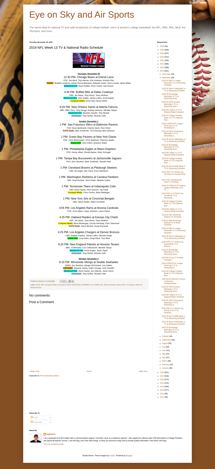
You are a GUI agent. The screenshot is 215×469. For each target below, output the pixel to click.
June (164, 350)
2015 (162, 383)
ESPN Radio (76, 285)
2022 (162, 60)
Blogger (129, 456)
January (165, 368)
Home (89, 371)
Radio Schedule (109, 285)
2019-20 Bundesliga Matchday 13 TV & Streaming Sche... (170, 96)
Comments (36, 422)
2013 (162, 390)
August (165, 343)
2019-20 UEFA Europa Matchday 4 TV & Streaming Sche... (171, 289)
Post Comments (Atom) (49, 376)
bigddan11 (51, 434)
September (166, 340)
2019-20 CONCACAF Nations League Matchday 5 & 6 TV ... (174, 188)
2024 (162, 53)
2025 (162, 50)
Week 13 (139, 285)
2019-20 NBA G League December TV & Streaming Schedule (173, 83)
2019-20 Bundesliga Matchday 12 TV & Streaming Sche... (170, 147)
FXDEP (96, 285)
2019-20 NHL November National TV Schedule (171, 216)
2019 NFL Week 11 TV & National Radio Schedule (173, 210)
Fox (91, 285)
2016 (162, 379)
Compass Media (51, 285)
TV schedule (130, 285)
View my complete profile (54, 444)
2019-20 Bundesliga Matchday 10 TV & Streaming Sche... (170, 329)
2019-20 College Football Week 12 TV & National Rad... (172, 203)
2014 (162, 387)
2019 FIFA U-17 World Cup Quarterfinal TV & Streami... (172, 244)
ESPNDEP (85, 285)
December (166, 74)
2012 (162, 394)
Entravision (61, 285)
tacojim (112, 456)
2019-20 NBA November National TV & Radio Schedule (171, 223)
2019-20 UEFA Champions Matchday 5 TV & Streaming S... (172, 133)
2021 (162, 64)
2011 (162, 397)
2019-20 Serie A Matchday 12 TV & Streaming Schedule (173, 237)
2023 (162, 57)
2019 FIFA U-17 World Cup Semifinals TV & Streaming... (172, 195)
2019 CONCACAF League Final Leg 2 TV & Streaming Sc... (172, 125)
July (164, 347)
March (165, 361)
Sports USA (120, 285)
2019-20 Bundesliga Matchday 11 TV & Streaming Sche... (170, 252)
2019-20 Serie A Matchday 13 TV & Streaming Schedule (173, 140)
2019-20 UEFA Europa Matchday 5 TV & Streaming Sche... (171, 104)
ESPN (69, 285)
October (165, 336)
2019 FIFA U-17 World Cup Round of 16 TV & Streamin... (172, 310)
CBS (42, 285)
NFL (101, 285)
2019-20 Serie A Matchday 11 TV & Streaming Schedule (173, 323)
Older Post (143, 371)
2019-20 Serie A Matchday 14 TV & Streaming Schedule (173, 90)
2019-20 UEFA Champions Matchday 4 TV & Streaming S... (172, 302)
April (164, 357)
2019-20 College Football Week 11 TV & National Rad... (172, 273)
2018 (162, 372)
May (164, 354)
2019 (38, 285)
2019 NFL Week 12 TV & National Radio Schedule (173, 154)
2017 (162, 376)
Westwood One (36, 287)
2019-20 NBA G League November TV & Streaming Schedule (173, 230)
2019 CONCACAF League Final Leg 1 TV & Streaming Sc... (172, 265)
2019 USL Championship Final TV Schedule (172, 181)
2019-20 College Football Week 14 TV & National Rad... (172, 118)
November (166, 78)
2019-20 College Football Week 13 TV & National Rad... (172, 160)
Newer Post (34, 371)
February (166, 365)
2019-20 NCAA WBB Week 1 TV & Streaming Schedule (173, 317)
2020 (162, 67)
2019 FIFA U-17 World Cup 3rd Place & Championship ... (173, 174)
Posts (34, 417)
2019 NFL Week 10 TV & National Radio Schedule (173, 296)
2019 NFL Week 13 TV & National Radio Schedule (173, 111)
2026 (162, 46)
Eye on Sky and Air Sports (81, 14)
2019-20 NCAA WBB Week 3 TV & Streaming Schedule (173, 167)
